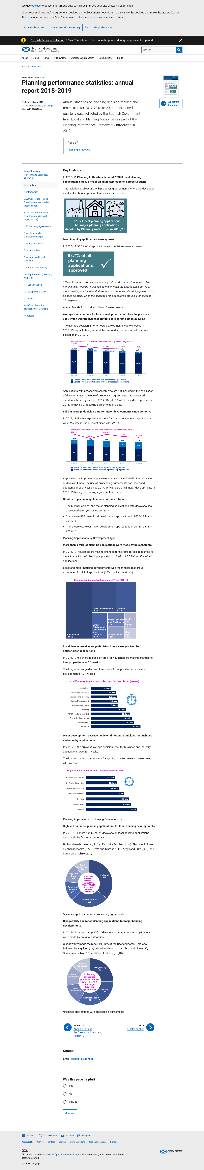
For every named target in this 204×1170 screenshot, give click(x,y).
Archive (40, 1142)
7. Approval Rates (33, 250)
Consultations (106, 58)
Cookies (62, 1142)
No (70, 1093)
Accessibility (27, 1142)
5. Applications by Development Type (33, 235)
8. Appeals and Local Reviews (34, 259)
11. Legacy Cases (33, 284)
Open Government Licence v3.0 (70, 1154)
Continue (70, 1113)
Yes (71, 1085)
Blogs (120, 58)
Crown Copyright (77, 1142)
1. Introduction (31, 192)
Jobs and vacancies (97, 1142)
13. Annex (29, 298)
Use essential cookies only (65, 27)
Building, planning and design (40, 105)
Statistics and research (82, 58)
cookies (36, 5)
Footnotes (29, 315)
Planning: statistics (79, 149)
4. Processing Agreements (37, 226)
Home (24, 66)
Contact (51, 1142)
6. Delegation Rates (34, 243)
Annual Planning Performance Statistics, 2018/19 (36, 175)
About (25, 58)
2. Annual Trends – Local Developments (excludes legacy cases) (36, 202)
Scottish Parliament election (47, 40)
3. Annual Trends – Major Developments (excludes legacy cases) (36, 216)
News (46, 58)
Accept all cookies (34, 27)
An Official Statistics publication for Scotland (36, 307)
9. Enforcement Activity (35, 267)
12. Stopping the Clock (35, 291)
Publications (60, 58)
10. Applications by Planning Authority (38, 276)
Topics (35, 58)
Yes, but (73, 1101)
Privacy (113, 1142)
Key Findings (30, 185)
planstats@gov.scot (82, 1058)
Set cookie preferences (99, 27)
